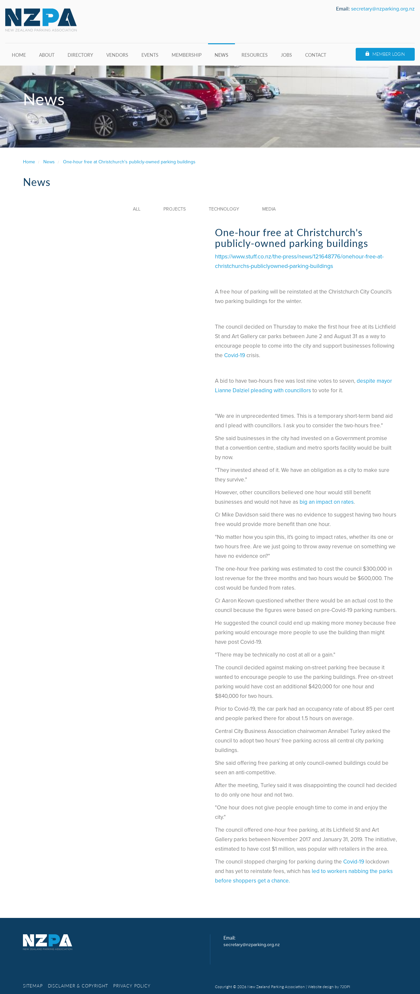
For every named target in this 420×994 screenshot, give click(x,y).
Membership (186, 54)
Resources (255, 54)
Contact (315, 54)
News (221, 54)
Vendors (117, 54)
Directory (80, 54)
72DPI (345, 986)
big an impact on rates (327, 501)
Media (269, 209)
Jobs (286, 54)
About (46, 54)
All (136, 209)
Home (19, 54)
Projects (174, 209)
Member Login (388, 54)
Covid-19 (234, 355)
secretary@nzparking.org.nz (383, 9)
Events (149, 54)
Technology (224, 209)
